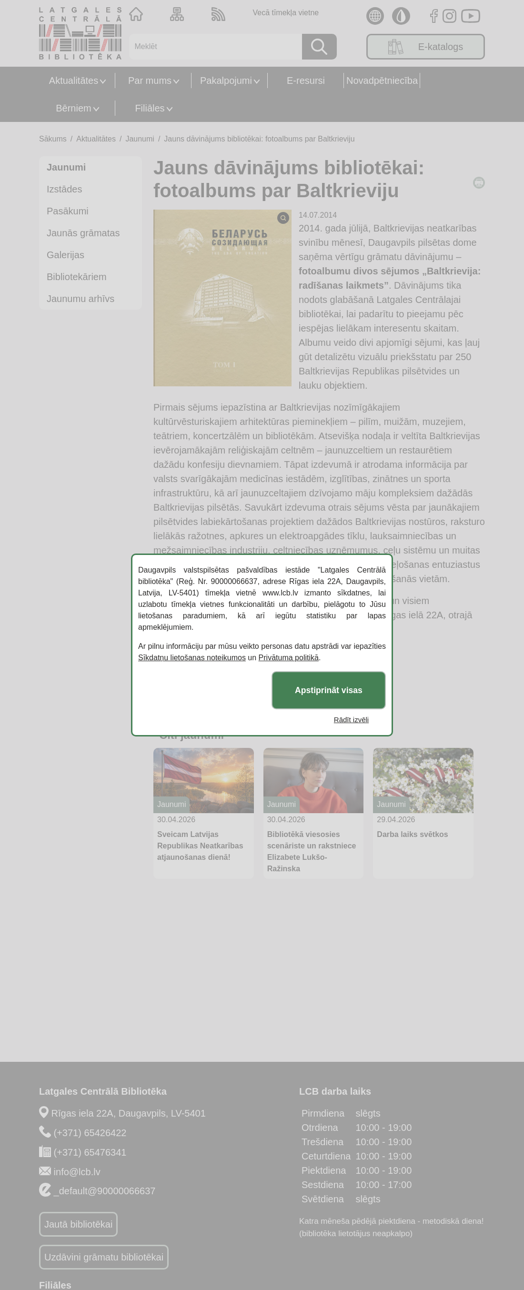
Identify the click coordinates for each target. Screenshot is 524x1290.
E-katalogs (426, 46)
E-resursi (306, 80)
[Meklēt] (212, 47)
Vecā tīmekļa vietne (285, 13)
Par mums (149, 80)
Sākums (53, 139)
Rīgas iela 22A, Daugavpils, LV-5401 (128, 1113)
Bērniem (73, 108)
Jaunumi (139, 139)
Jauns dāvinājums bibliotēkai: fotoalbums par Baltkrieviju (259, 139)
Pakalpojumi (226, 80)
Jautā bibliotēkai (78, 1224)
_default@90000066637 (105, 1191)
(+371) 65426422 (90, 1133)
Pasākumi (68, 211)
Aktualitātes (73, 80)
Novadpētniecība (382, 80)
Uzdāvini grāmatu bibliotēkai (103, 1257)
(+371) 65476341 (90, 1152)
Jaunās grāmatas (83, 233)
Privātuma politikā (289, 658)
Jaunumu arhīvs (80, 298)
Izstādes (64, 189)
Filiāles (149, 108)
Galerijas (65, 255)
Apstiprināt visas (329, 690)
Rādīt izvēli (351, 720)
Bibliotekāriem (77, 277)
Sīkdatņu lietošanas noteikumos (192, 658)
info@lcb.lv (77, 1172)
